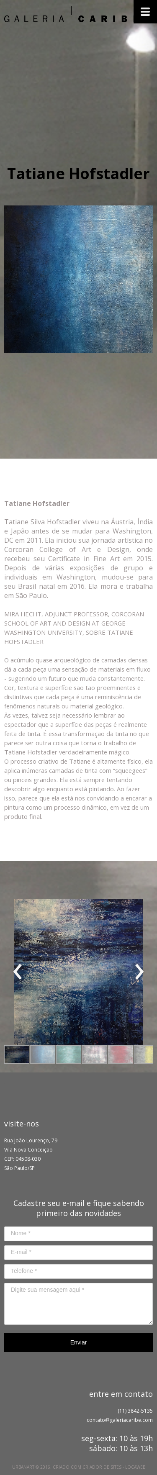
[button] (16, 1054)
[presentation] (17, 972)
